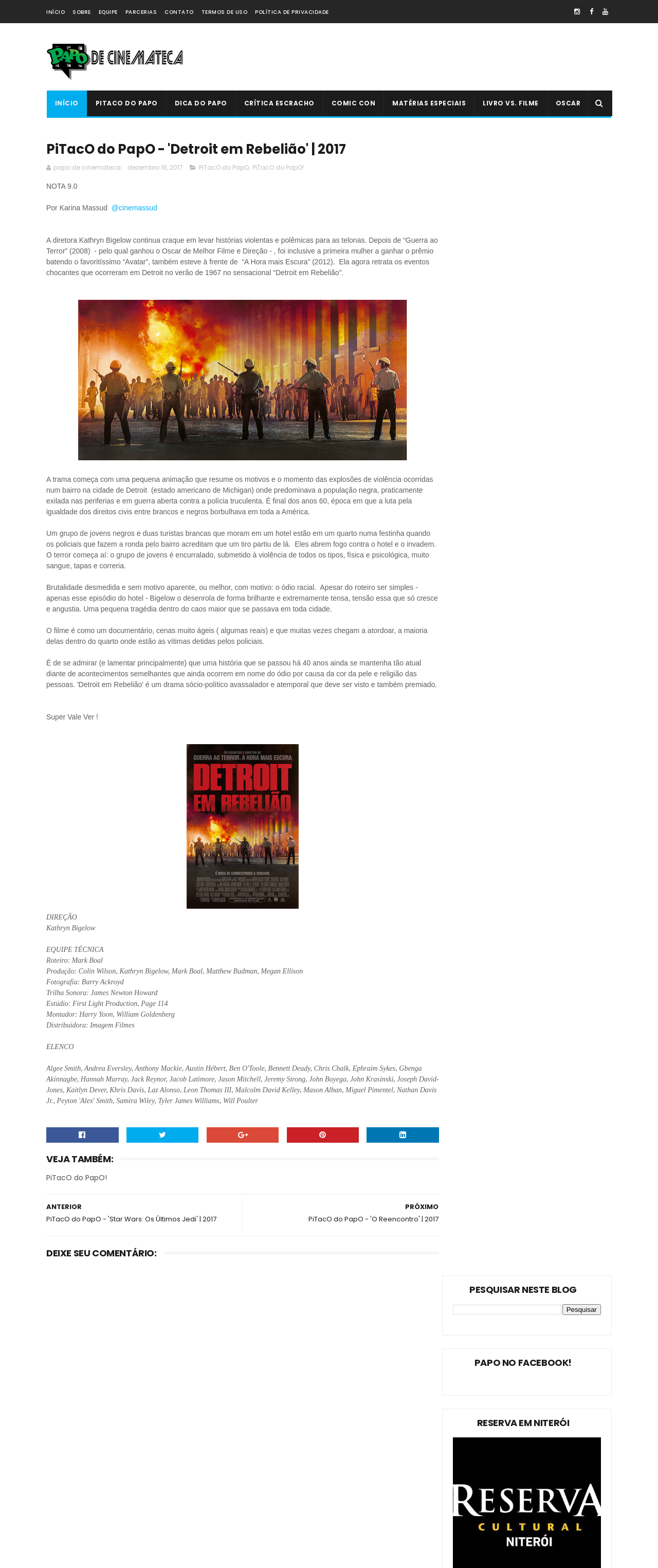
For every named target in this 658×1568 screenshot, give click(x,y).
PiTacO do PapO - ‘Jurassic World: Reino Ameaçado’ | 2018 (350, 1501)
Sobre (81, 12)
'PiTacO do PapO (77, 1524)
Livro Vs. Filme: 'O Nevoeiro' (342, 1395)
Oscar (567, 103)
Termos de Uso (225, 12)
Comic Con (353, 103)
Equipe (108, 12)
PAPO (140, 1524)
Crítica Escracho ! (154, 1470)
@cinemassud (135, 209)
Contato (179, 12)
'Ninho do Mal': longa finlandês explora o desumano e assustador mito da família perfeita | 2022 (350, 1458)
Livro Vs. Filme (511, 103)
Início (55, 12)
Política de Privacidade (292, 12)
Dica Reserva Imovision (87, 1506)
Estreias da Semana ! (84, 1452)
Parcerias (141, 12)
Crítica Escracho (279, 103)
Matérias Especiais (429, 103)
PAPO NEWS (68, 1488)
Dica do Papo (200, 103)
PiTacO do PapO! (278, 168)
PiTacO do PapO (126, 103)
